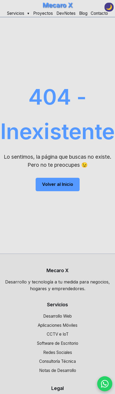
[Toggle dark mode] (109, 7)
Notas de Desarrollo (57, 370)
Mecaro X (57, 5)
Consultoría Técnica (57, 361)
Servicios (15, 13)
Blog (83, 13)
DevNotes (66, 13)
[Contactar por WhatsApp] (104, 383)
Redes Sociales (57, 352)
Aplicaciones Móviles (57, 325)
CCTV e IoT (58, 334)
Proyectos (43, 13)
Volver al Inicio (57, 184)
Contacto (99, 13)
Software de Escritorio (57, 343)
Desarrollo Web (57, 316)
